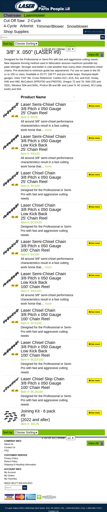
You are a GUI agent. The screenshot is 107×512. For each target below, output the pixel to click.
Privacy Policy (11, 458)
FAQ (6, 450)
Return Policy (10, 461)
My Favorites (10, 479)
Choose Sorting (26, 43)
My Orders (9, 475)
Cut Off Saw (14, 20)
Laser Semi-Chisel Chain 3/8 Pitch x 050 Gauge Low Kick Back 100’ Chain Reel (43, 280)
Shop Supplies (16, 31)
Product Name (33, 97)
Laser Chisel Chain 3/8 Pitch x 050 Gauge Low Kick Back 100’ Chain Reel (41, 349)
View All (93, 54)
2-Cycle (34, 20)
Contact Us (9, 447)
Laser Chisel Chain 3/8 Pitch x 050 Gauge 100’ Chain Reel (41, 314)
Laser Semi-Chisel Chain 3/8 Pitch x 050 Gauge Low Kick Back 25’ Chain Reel (43, 143)
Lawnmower (34, 15)
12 (70, 49)
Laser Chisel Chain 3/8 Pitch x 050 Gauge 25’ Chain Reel (41, 177)
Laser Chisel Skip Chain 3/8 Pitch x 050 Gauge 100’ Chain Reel (42, 383)
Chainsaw (12, 15)
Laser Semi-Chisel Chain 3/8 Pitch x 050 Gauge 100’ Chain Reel (43, 245)
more (48, 130)
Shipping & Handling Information (20, 464)
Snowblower (77, 26)
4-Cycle (10, 26)
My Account (10, 472)
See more (94, 106)
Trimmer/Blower (50, 26)
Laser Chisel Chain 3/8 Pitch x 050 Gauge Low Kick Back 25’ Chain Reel (41, 211)
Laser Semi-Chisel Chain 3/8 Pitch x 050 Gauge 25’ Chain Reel (43, 108)
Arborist (26, 26)
